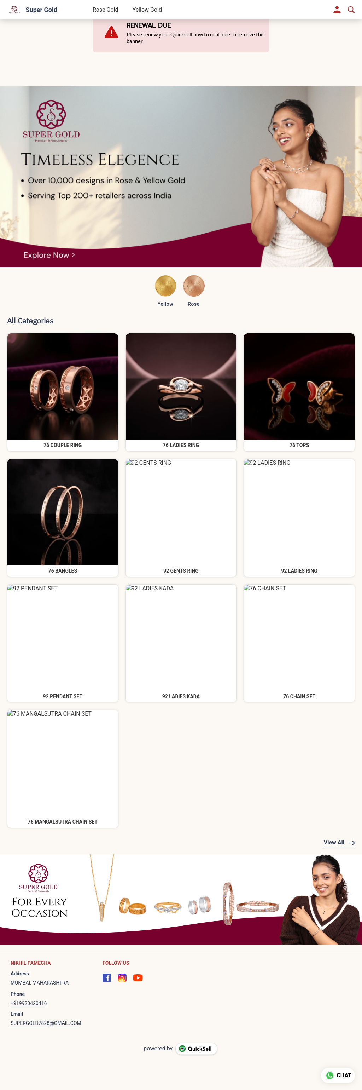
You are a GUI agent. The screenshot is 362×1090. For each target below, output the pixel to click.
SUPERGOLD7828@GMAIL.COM (46, 1023)
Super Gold (41, 9)
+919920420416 (29, 1003)
